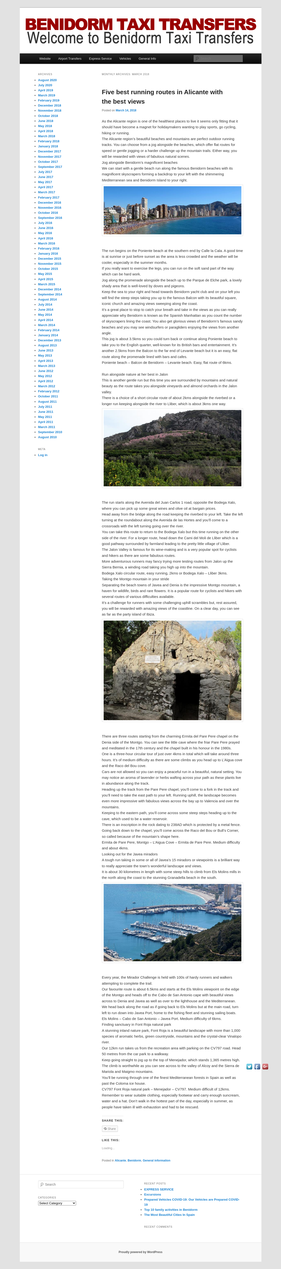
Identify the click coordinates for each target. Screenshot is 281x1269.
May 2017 (45, 182)
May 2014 (45, 314)
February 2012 (48, 391)
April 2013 (45, 361)
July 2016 (45, 223)
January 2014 (48, 335)
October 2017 (48, 162)
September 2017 (50, 167)
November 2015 (49, 263)
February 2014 (48, 330)
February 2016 (48, 248)
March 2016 (46, 243)
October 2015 (48, 269)
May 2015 (45, 274)
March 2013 (46, 366)
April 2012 (45, 381)
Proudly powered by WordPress (140, 1252)
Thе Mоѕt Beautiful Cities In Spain (169, 1215)
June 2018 (45, 121)
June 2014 (45, 309)
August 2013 (47, 345)
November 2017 (49, 156)
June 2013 (45, 350)
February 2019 (48, 100)
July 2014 (45, 304)
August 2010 (47, 437)
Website (45, 58)
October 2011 (48, 396)
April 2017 (45, 187)
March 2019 (46, 95)
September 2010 (50, 432)
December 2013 (49, 340)
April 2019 (45, 90)
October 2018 (48, 116)
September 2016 (50, 218)
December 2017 (49, 151)
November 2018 (49, 110)
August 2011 (47, 401)
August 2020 (47, 80)
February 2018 (48, 141)
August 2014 (47, 299)
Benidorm (134, 1160)
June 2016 (45, 228)
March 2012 (46, 386)
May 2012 (45, 376)
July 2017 (45, 172)
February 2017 (48, 197)
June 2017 (45, 177)
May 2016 (45, 233)
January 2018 (48, 146)
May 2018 (45, 126)
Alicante (120, 1160)
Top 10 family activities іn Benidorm (171, 1210)
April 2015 (45, 279)
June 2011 (45, 412)
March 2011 (46, 427)
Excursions (152, 1194)
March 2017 (46, 192)
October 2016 (48, 213)
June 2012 (45, 371)
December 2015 (49, 258)
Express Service (100, 58)
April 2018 (45, 131)
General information (156, 1160)
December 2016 (49, 202)
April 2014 (45, 320)
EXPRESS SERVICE (159, 1189)
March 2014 (46, 325)
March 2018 (46, 136)
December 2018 (49, 105)
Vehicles (125, 58)
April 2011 (45, 422)
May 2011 (45, 417)
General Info (147, 58)
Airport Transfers (69, 58)
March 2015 (46, 284)
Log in (43, 455)
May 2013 (45, 355)
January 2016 (48, 253)
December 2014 (49, 289)
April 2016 (45, 238)
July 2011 (45, 407)
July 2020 (45, 85)
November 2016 (49, 207)
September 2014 (50, 294)
